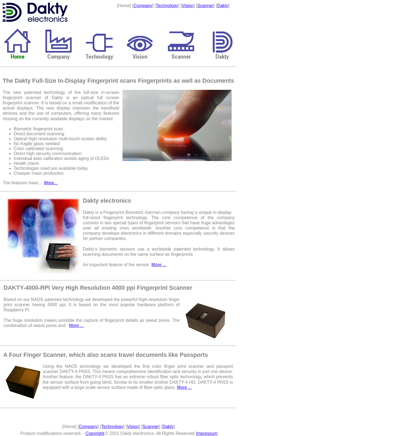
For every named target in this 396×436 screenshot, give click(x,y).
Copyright (95, 433)
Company (142, 5)
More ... (159, 264)
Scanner (205, 5)
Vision (187, 5)
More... (51, 182)
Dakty (222, 5)
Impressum (207, 433)
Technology (167, 5)
